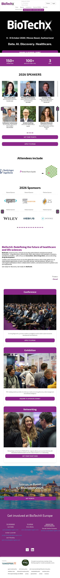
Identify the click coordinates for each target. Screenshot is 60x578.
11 (35, 227)
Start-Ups (45, 7)
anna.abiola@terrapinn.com (30, 530)
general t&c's (34, 573)
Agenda (22, 7)
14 (40, 227)
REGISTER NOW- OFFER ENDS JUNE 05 (33, 10)
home (16, 7)
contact (40, 573)
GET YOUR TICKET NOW (30, 456)
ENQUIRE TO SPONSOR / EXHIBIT (30, 52)
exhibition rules (11, 571)
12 (37, 227)
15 (42, 227)
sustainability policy (35, 571)
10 (33, 227)
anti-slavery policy (23, 569)
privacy (26, 573)
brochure (47, 573)
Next (57, 213)
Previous (2, 213)
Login (53, 3)
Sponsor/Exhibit (37, 7)
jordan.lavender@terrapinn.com (12, 535)
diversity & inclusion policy (23, 571)
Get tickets (30, 498)
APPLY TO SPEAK (30, 144)
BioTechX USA (18, 9)
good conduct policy (12, 569)
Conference (28, 7)
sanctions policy (45, 571)
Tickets (48, 3)
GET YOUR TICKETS (30, 137)
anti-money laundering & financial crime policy (40, 569)
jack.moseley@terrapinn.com (11, 540)
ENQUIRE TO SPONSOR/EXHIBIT (30, 398)
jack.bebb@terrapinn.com (10, 530)
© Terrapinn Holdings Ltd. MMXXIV (15, 573)
